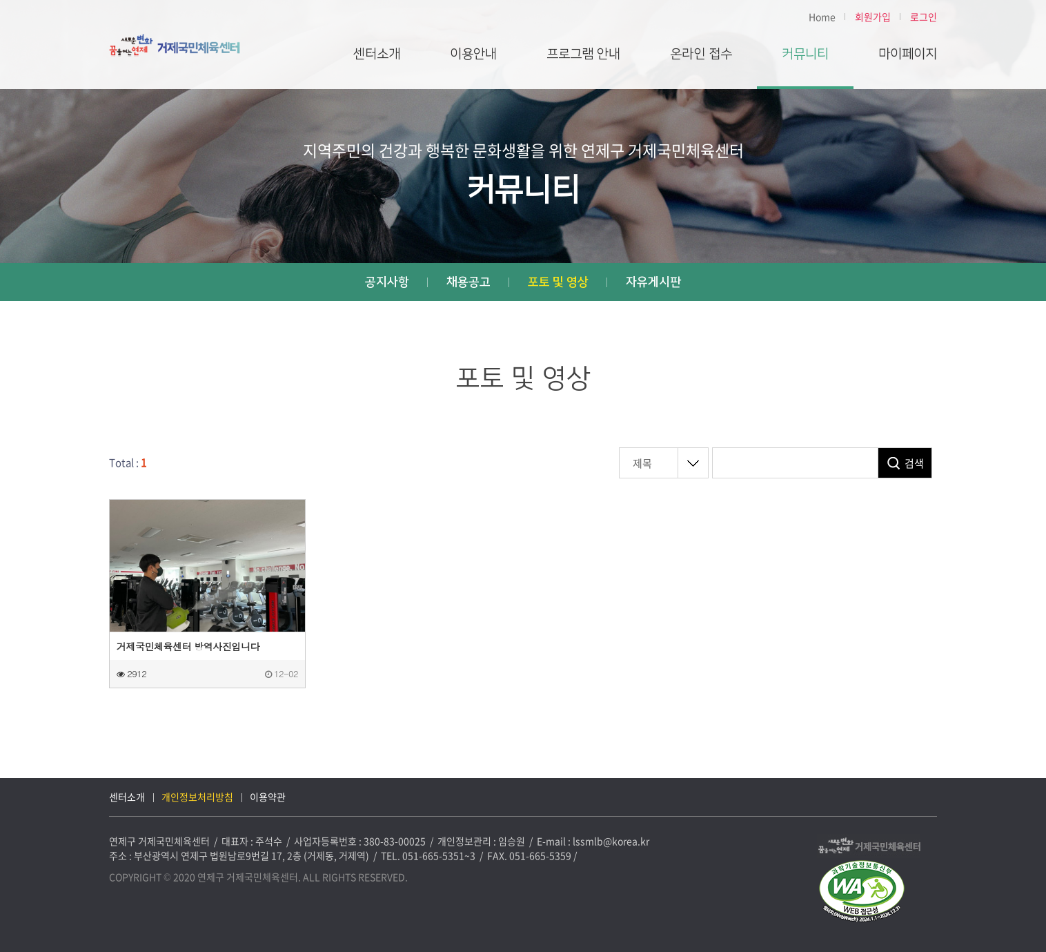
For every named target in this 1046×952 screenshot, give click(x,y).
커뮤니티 (805, 54)
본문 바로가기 (0, 0)
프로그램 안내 (583, 54)
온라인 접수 (701, 54)
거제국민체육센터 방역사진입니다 (188, 646)
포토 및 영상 (558, 282)
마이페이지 (907, 54)
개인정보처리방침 (197, 797)
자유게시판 (653, 282)
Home (822, 16)
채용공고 (468, 282)
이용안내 (473, 54)
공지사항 (387, 282)
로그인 (923, 16)
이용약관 (268, 797)
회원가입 (873, 16)
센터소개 (376, 54)
